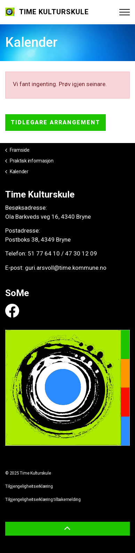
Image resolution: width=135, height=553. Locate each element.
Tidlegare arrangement (55, 122)
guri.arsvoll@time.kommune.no (65, 267)
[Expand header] (124, 12)
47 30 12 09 (81, 253)
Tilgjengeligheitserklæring (29, 486)
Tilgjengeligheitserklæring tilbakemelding (43, 499)
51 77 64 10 (44, 253)
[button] (67, 529)
